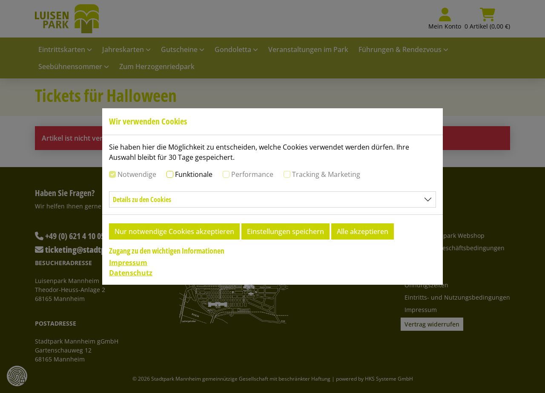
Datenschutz (130, 272)
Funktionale (193, 174)
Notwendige (137, 174)
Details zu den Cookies (142, 199)
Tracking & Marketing (326, 174)
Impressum (128, 262)
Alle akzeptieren (362, 231)
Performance (252, 174)
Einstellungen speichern (285, 231)
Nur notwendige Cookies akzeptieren (174, 231)
